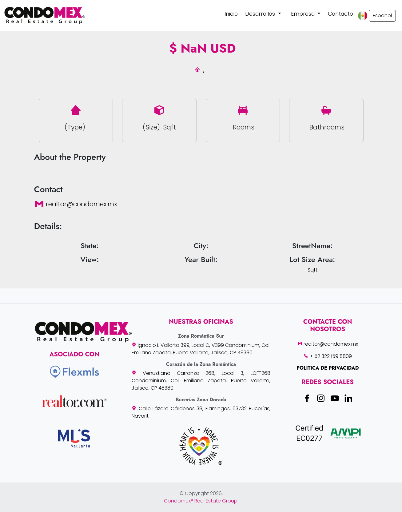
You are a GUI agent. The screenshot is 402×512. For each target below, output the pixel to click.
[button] (263, 13)
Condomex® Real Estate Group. (201, 500)
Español (382, 15)
